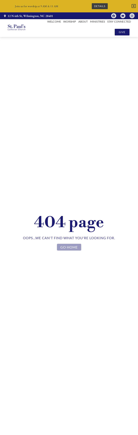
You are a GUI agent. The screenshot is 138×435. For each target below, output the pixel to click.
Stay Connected (119, 21)
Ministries (97, 21)
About (83, 21)
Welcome (54, 21)
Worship (69, 21)
